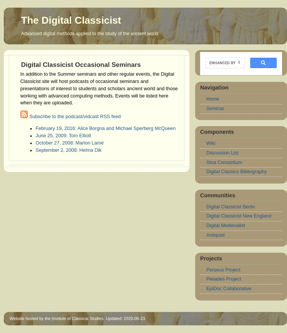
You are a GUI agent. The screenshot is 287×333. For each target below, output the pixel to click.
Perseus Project (223, 270)
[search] (224, 63)
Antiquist (215, 235)
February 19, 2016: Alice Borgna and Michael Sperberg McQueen (106, 128)
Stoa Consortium (224, 162)
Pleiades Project (223, 279)
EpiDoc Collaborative (228, 288)
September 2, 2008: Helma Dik (68, 150)
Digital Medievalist (225, 225)
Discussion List (222, 153)
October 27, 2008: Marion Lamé (70, 143)
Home (212, 99)
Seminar (215, 108)
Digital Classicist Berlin (230, 207)
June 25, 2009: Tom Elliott (63, 135)
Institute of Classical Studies (77, 318)
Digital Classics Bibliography (236, 171)
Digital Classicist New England (238, 216)
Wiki (210, 143)
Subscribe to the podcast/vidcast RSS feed (70, 116)
